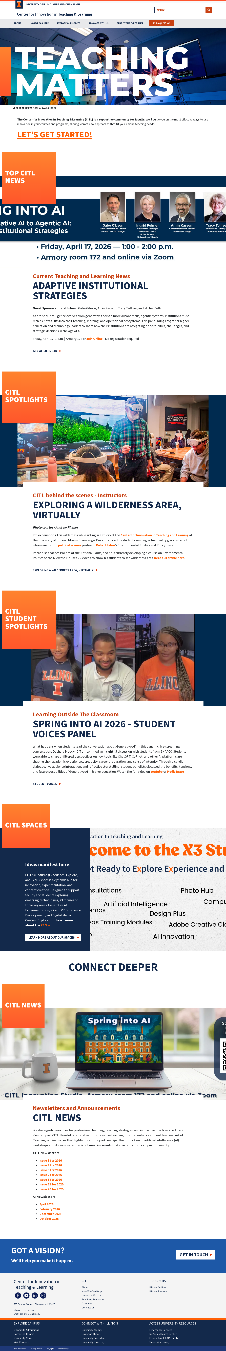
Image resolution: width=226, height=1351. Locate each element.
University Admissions (26, 1330)
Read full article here (169, 558)
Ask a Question (161, 23)
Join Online (95, 339)
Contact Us (88, 1307)
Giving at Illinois (91, 1334)
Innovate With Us (91, 1295)
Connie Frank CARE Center (164, 1338)
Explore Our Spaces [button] (68, 23)
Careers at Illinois (24, 1334)
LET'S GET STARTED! (54, 134)
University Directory (93, 1342)
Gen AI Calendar (45, 351)
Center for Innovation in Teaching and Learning (155, 535)
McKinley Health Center (163, 1334)
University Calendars (93, 1338)
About (85, 1287)
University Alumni (92, 1330)
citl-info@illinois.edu (30, 1313)
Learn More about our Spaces (52, 937)
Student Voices (45, 784)
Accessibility (63, 1348)
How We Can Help (92, 1291)
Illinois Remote (158, 1291)
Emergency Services (160, 1330)
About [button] (17, 23)
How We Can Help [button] (39, 23)
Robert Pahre (105, 545)
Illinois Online (157, 1287)
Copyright (50, 1348)
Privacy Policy (36, 1348)
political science (69, 545)
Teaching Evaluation (93, 1299)
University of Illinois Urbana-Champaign (52, 4)
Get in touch (194, 1254)
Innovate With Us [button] (99, 23)
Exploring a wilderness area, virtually (63, 570)
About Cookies (20, 1348)
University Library (159, 1342)
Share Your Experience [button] (130, 23)
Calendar (87, 1303)
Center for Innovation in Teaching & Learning (54, 14)
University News (23, 1338)
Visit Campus (21, 1342)
